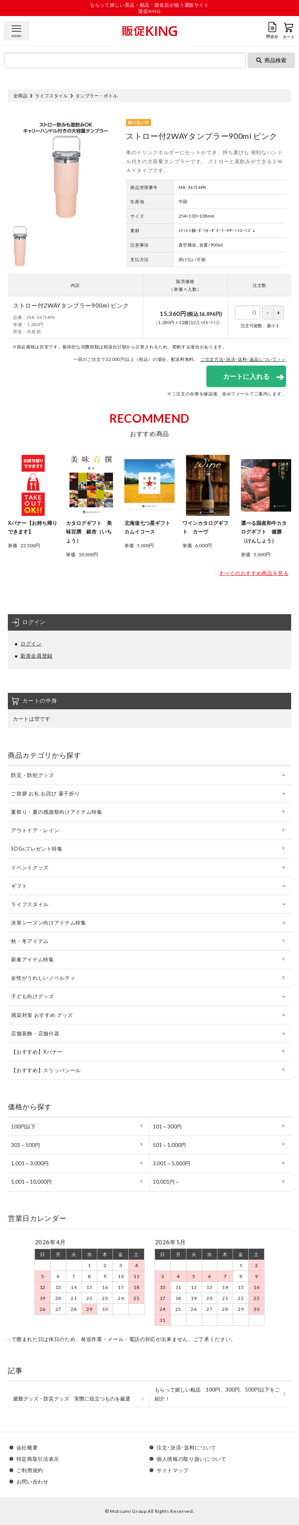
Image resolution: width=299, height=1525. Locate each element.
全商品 (20, 96)
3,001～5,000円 (171, 1163)
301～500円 (25, 1145)
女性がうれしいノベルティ (43, 978)
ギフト (19, 886)
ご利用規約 (29, 1470)
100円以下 (23, 1126)
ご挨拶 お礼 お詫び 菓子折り (45, 793)
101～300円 (167, 1126)
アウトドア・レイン (35, 830)
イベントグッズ (30, 867)
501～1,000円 (169, 1145)
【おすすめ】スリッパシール (45, 1070)
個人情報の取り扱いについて (191, 1459)
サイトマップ (173, 1470)
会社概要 (27, 1447)
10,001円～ (166, 1182)
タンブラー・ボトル (96, 96)
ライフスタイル (51, 96)
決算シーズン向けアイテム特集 (48, 922)
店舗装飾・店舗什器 (35, 1033)
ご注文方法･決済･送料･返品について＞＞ (243, 359)
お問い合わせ (32, 1481)
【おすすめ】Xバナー (37, 1052)
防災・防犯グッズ (32, 775)
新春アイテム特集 (32, 959)
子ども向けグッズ (32, 996)
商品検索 (271, 60)
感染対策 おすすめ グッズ (42, 1015)
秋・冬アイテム (30, 941)
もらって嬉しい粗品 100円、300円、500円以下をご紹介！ (217, 1394)
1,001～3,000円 (30, 1163)
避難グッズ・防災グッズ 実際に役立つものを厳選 (71, 1398)
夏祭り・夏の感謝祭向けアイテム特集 (56, 812)
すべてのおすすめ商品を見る (253, 573)
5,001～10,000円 (31, 1182)
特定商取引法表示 (37, 1459)
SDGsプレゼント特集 (36, 848)
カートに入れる (246, 376)
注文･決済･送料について (186, 1447)
